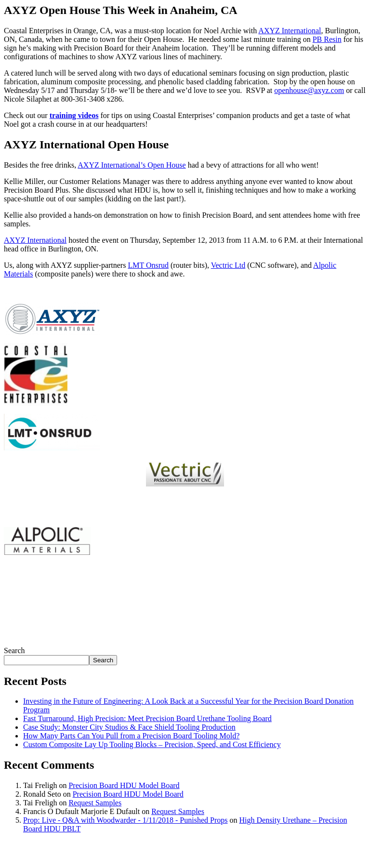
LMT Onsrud (148, 265)
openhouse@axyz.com (309, 90)
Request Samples (94, 803)
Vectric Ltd (228, 265)
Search (14, 650)
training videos (74, 115)
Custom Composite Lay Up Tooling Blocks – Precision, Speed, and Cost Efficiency (152, 744)
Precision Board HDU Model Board (123, 785)
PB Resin (327, 39)
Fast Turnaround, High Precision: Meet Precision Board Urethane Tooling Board (147, 718)
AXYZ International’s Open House (131, 165)
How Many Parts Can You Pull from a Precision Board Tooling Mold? (131, 736)
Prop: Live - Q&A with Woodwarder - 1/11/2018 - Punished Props (125, 820)
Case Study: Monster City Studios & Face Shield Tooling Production (129, 727)
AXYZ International (289, 30)
